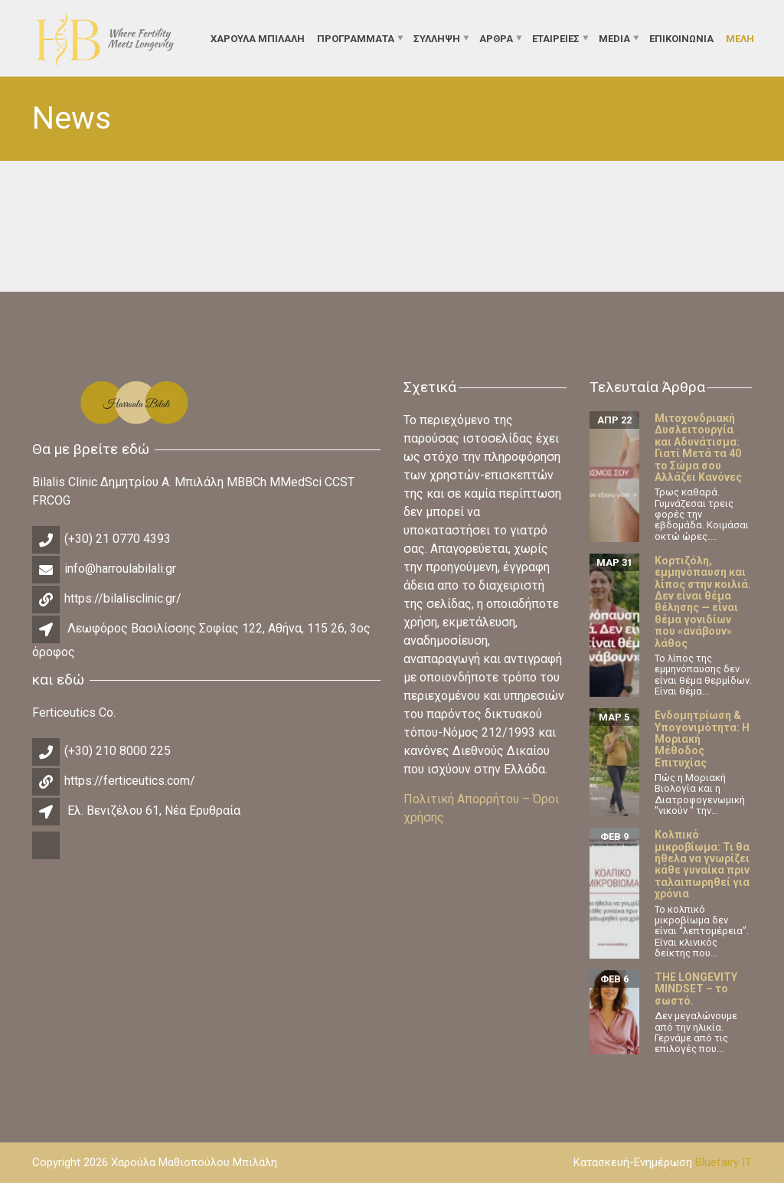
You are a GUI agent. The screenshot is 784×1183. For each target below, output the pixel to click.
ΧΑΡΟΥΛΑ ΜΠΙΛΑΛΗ (258, 38)
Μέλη (740, 38)
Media (614, 38)
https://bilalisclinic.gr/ (122, 598)
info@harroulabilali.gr (120, 568)
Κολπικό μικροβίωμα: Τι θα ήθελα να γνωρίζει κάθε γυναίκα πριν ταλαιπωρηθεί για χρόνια (702, 864)
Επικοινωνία (681, 38)
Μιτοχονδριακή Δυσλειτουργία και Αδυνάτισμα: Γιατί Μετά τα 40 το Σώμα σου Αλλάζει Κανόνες (698, 447)
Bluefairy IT (723, 1162)
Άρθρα (496, 38)
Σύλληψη (436, 38)
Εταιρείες (556, 38)
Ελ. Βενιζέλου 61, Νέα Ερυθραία (153, 810)
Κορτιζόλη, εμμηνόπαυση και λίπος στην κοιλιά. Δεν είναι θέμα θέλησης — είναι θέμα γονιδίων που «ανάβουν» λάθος (703, 601)
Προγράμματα (355, 38)
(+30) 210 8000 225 (117, 750)
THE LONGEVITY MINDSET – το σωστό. (696, 989)
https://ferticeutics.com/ (129, 780)
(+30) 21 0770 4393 (117, 538)
